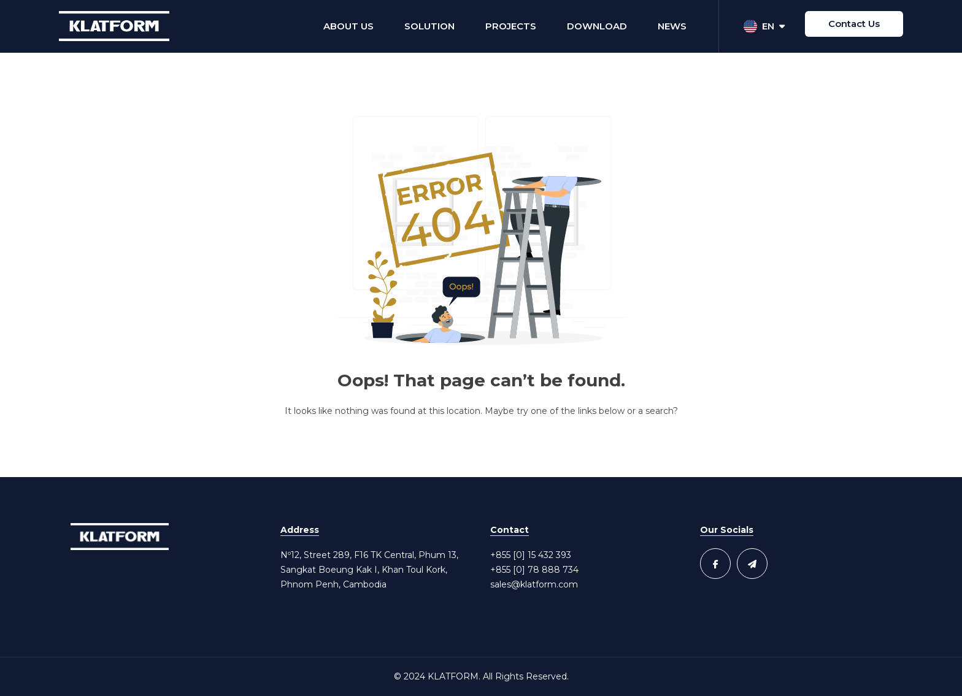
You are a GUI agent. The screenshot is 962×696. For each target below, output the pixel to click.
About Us (348, 26)
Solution (429, 26)
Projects (510, 26)
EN (764, 26)
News (672, 26)
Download (597, 26)
